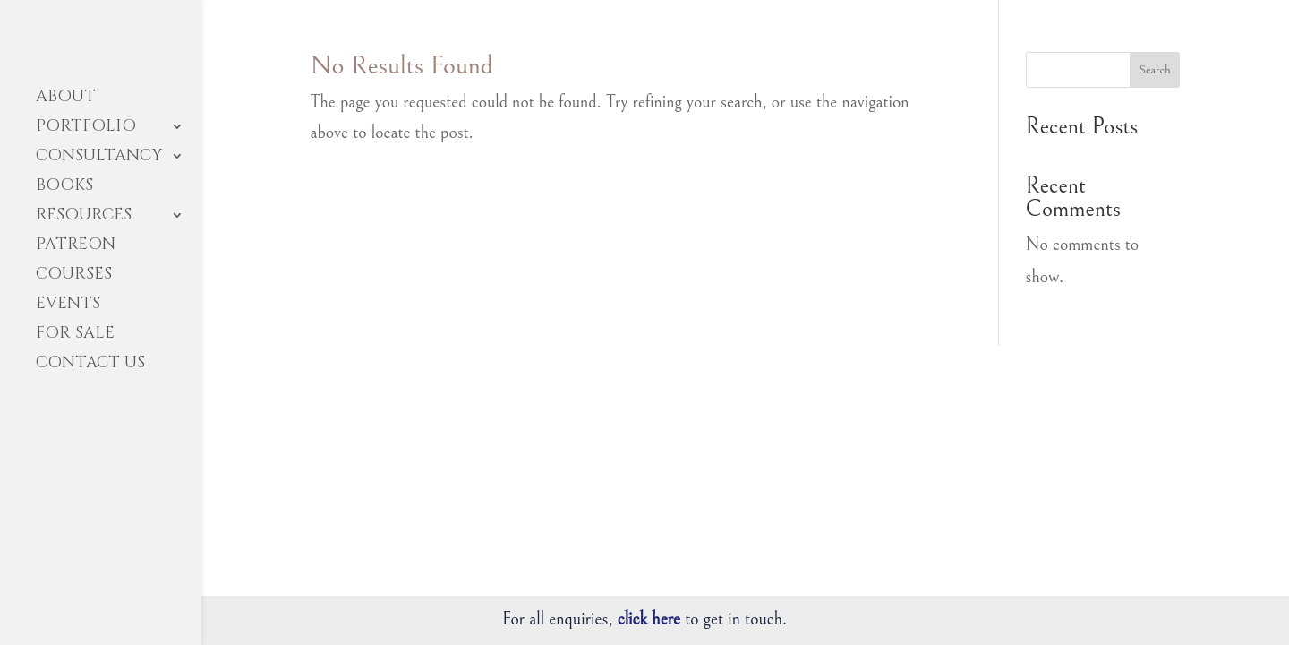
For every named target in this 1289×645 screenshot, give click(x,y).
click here (649, 619)
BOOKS (64, 187)
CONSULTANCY (99, 158)
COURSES (74, 276)
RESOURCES (84, 217)
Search (1154, 70)
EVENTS (68, 305)
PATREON (75, 246)
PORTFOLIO (86, 128)
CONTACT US (90, 365)
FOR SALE (75, 335)
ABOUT (66, 99)
